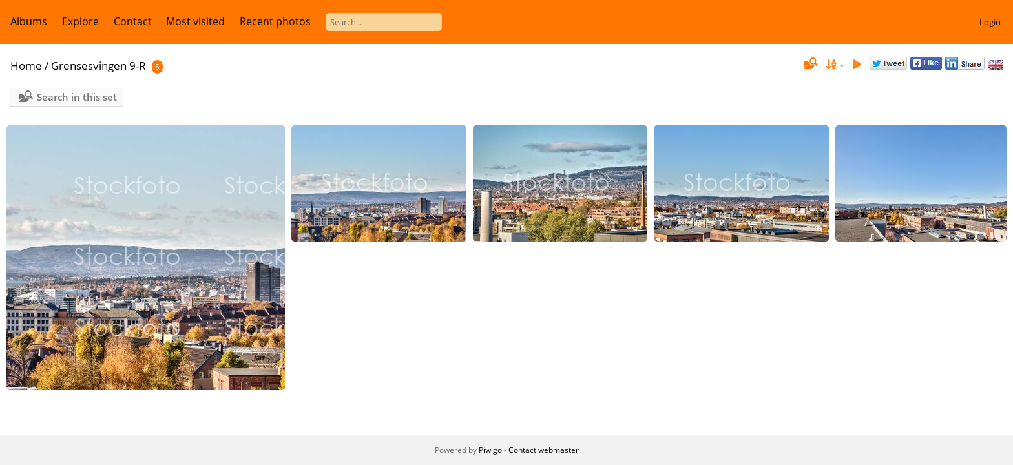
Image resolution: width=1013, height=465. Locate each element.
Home (26, 65)
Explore (80, 21)
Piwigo (490, 449)
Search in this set (77, 96)
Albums (28, 21)
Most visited (195, 21)
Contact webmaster (543, 449)
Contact (133, 21)
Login (990, 22)
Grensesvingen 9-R (98, 65)
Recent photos (275, 21)
